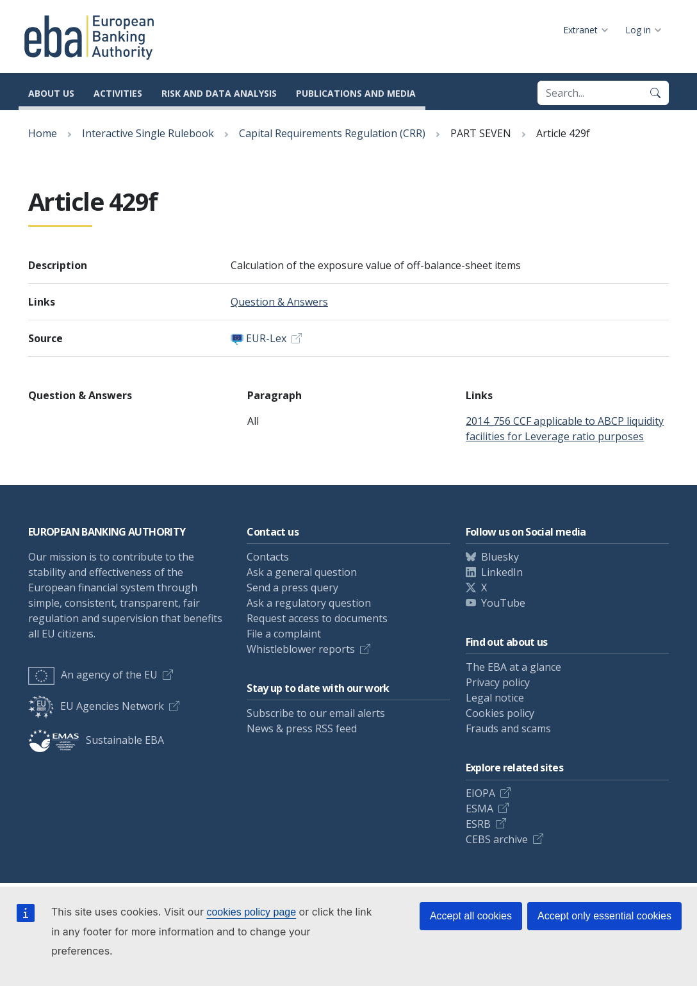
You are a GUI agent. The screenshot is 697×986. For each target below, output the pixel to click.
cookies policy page (251, 912)
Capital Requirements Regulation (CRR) (332, 133)
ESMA (479, 808)
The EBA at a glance (513, 667)
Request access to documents (317, 618)
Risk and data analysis (219, 93)
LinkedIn (502, 572)
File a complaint (284, 634)
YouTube (503, 603)
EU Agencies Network (96, 706)
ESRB (478, 824)
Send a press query (292, 587)
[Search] (655, 93)
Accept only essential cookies (604, 915)
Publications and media (356, 93)
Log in (638, 30)
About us (51, 93)
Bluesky (500, 557)
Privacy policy (498, 682)
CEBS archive (497, 839)
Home (42, 133)
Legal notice (495, 698)
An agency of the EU (93, 675)
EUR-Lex (266, 338)
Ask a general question (302, 572)
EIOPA (480, 793)
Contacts (268, 557)
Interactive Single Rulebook (148, 133)
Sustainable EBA (96, 740)
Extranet (580, 30)
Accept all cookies (471, 915)
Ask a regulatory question (309, 603)
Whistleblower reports (301, 649)
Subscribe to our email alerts (316, 713)
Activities (118, 93)
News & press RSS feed (302, 728)
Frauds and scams (508, 728)
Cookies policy (500, 713)
